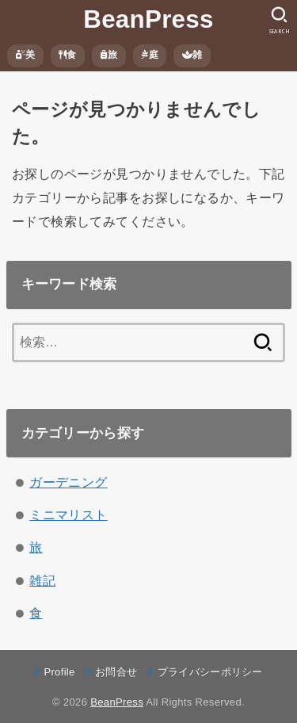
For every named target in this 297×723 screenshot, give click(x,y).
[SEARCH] (279, 20)
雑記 (42, 580)
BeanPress (148, 19)
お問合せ (116, 672)
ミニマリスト (68, 514)
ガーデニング (68, 482)
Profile (59, 672)
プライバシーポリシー (210, 672)
